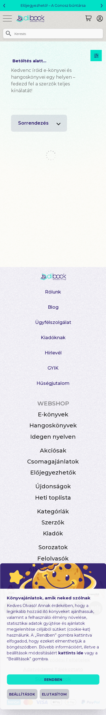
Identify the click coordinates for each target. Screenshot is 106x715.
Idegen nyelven (53, 436)
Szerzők (53, 522)
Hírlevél (53, 353)
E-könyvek (53, 414)
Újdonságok (53, 486)
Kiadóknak (53, 337)
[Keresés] (88, 18)
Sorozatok (53, 547)
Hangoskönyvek (53, 425)
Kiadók (53, 533)
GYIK (53, 368)
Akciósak (53, 450)
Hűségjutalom (53, 383)
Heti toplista (53, 497)
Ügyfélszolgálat (53, 322)
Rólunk (53, 292)
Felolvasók (53, 558)
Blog (53, 307)
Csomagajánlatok (53, 461)
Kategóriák (53, 511)
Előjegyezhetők (53, 472)
